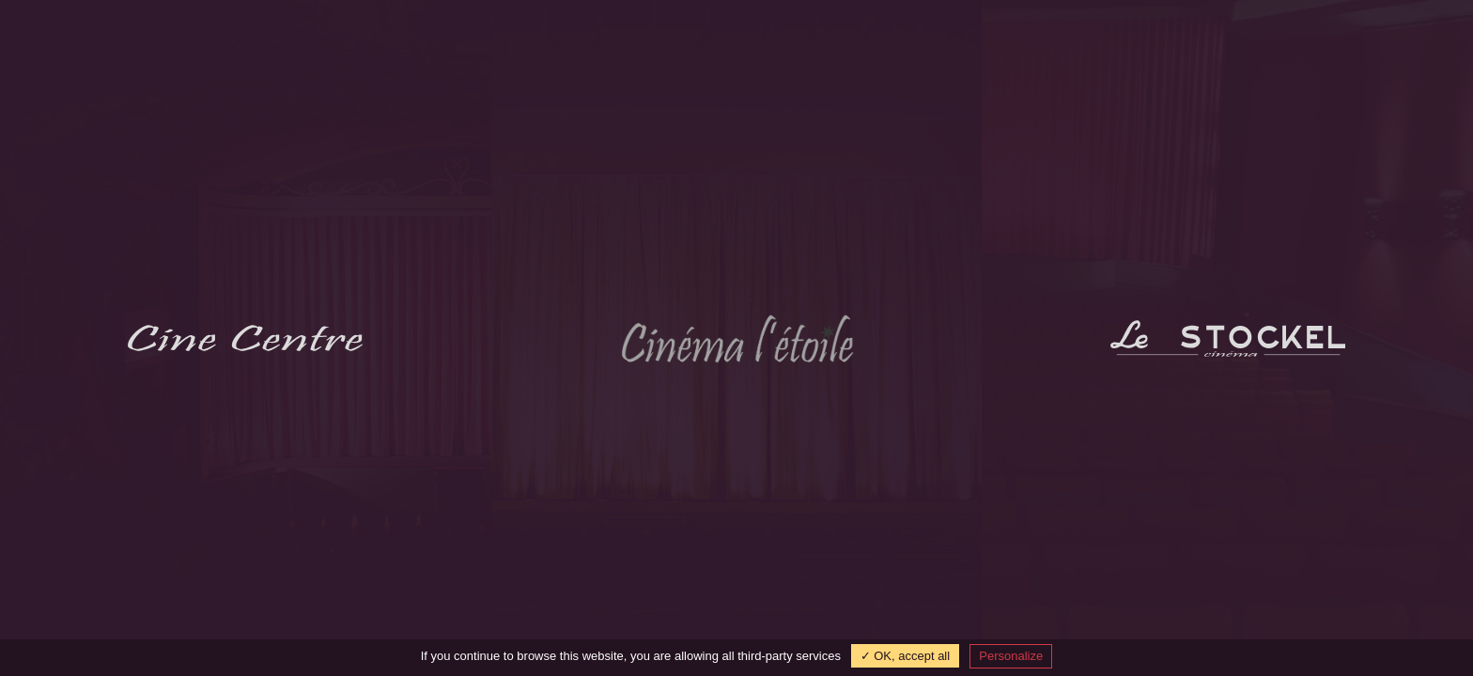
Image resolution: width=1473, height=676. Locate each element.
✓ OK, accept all (906, 656)
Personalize (1011, 656)
